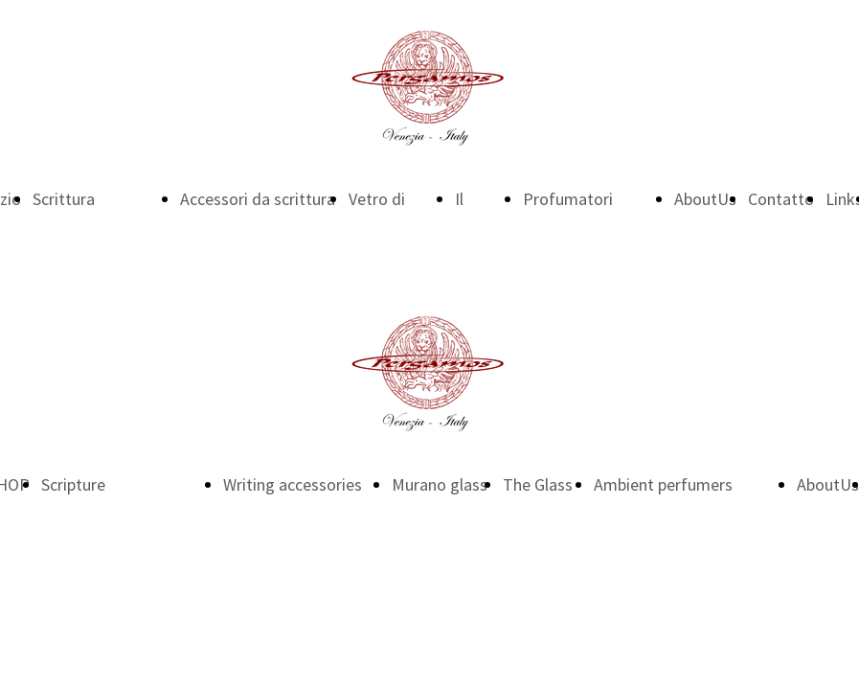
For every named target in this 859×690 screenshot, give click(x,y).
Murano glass (439, 484)
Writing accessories (292, 484)
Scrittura (64, 199)
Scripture (73, 484)
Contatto (781, 199)
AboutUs (705, 199)
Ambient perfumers (663, 484)
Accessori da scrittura (257, 199)
